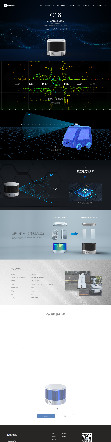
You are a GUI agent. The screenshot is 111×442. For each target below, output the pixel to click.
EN (105, 5)
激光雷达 (47, 5)
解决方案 (63, 5)
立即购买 (49, 29)
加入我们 (64, 406)
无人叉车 (55, 5)
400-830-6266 (97, 5)
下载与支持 (71, 5)
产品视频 (63, 29)
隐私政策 (75, 439)
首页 (41, 5)
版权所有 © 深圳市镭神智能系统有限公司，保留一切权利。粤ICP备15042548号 (53, 439)
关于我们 (87, 5)
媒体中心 (79, 5)
